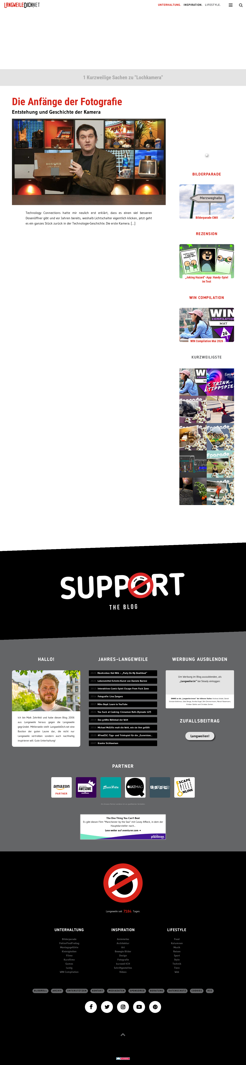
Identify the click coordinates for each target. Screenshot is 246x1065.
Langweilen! (199, 736)
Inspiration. (193, 5)
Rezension (207, 234)
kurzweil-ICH (123, 963)
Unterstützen (77, 991)
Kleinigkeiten (69, 951)
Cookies (197, 991)
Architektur (123, 943)
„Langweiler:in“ (188, 681)
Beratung (156, 991)
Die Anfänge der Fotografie (67, 102)
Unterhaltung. (169, 5)
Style (177, 959)
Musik (177, 947)
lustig (69, 967)
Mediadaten (117, 991)
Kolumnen (177, 943)
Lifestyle (176, 930)
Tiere (177, 967)
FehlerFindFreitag (69, 943)
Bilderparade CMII (207, 217)
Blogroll (40, 991)
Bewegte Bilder (123, 951)
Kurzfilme (69, 959)
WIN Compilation (206, 298)
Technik (177, 963)
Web (177, 971)
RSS (210, 991)
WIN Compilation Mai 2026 (206, 341)
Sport (177, 955)
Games (69, 963)
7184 (128, 911)
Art (123, 947)
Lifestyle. (213, 5)
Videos (123, 971)
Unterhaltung (69, 930)
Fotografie (123, 959)
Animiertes (123, 939)
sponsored (137, 991)
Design (123, 955)
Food (177, 939)
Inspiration (123, 930)
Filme (69, 955)
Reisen (177, 951)
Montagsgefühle (69, 947)
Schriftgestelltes (123, 967)
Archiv (57, 991)
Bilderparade (206, 175)
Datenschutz (177, 991)
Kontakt (97, 991)
